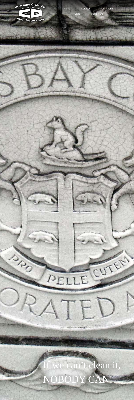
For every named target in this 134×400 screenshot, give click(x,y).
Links (77, 13)
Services (86, 8)
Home (67, 8)
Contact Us (97, 13)
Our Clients (107, 8)
